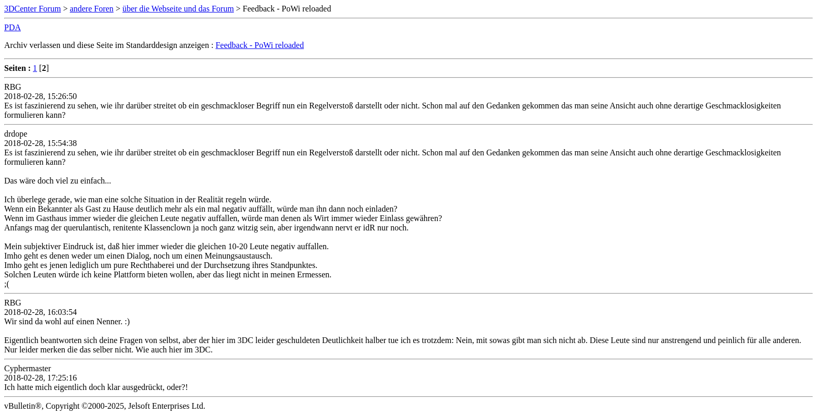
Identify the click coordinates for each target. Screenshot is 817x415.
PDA (12, 27)
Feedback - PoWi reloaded (260, 45)
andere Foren (92, 8)
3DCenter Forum (32, 8)
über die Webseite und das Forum (178, 8)
